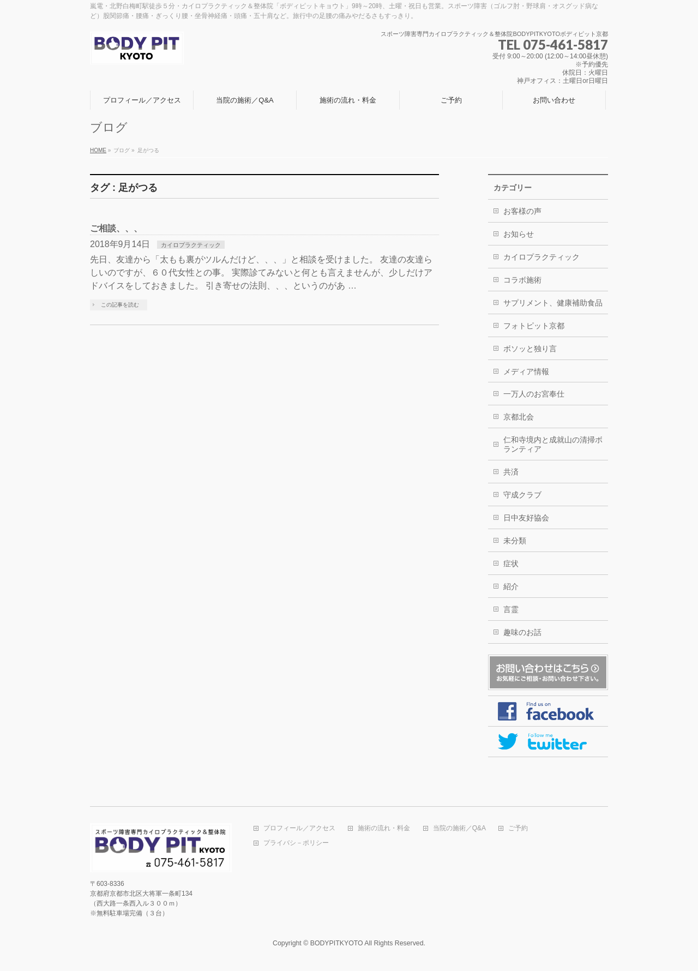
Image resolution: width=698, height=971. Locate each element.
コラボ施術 (522, 279)
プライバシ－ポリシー (296, 843)
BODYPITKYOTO (336, 943)
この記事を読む (120, 305)
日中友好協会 (526, 517)
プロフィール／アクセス (299, 828)
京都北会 (518, 416)
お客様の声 (522, 211)
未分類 (514, 540)
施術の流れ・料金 (384, 828)
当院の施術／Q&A (459, 828)
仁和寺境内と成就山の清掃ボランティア (553, 444)
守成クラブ (522, 494)
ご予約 (518, 828)
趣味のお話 (522, 632)
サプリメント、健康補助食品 (553, 302)
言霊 (511, 609)
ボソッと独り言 (530, 348)
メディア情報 (526, 371)
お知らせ (518, 234)
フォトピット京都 (533, 325)
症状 (511, 563)
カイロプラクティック (191, 245)
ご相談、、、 (116, 228)
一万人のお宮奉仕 (533, 393)
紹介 (511, 586)
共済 (511, 471)
